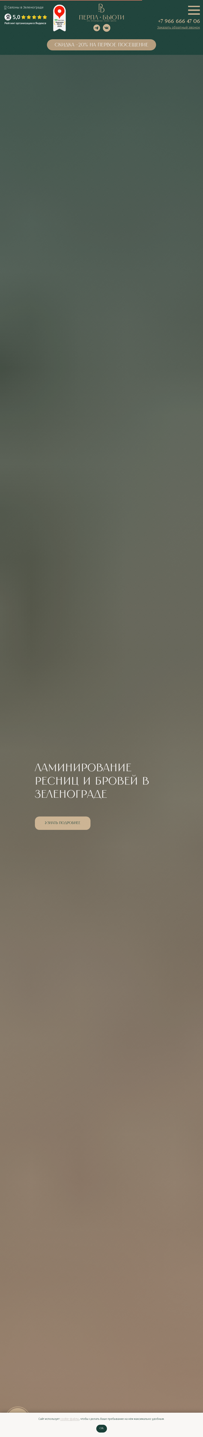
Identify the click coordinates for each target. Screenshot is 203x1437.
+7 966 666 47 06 (179, 21)
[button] (178, 27)
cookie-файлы (69, 1419)
